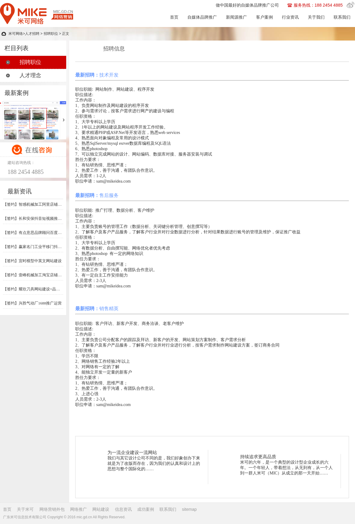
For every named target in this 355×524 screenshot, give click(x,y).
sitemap (189, 509)
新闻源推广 (236, 17)
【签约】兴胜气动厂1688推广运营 (32, 303)
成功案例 (145, 509)
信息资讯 (123, 509)
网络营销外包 (52, 509)
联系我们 (342, 17)
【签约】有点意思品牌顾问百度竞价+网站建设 (33, 232)
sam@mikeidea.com (113, 181)
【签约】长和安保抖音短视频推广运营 (33, 218)
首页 (174, 17)
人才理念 (30, 75)
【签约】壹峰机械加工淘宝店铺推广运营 (33, 275)
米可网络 (15, 34)
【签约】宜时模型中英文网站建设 (32, 261)
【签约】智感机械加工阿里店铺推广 (33, 204)
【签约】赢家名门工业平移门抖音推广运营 (33, 246)
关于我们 (316, 17)
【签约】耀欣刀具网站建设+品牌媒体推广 (33, 289)
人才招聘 (32, 34)
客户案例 (264, 17)
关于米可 (25, 509)
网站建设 (100, 509)
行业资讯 (290, 17)
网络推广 (78, 509)
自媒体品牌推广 (202, 17)
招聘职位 (51, 34)
